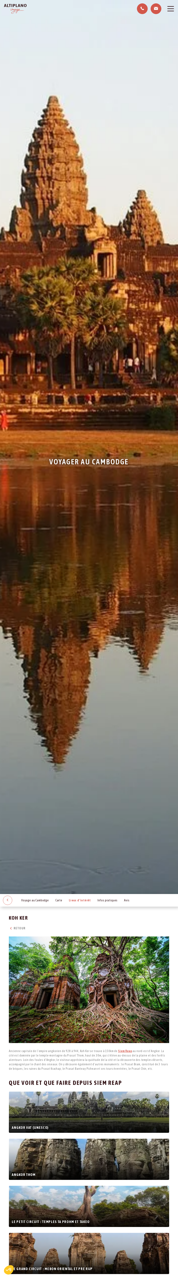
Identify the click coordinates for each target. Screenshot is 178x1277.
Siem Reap (125, 1051)
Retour (17, 928)
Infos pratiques (108, 900)
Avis (126, 900)
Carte (58, 900)
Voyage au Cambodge (35, 900)
